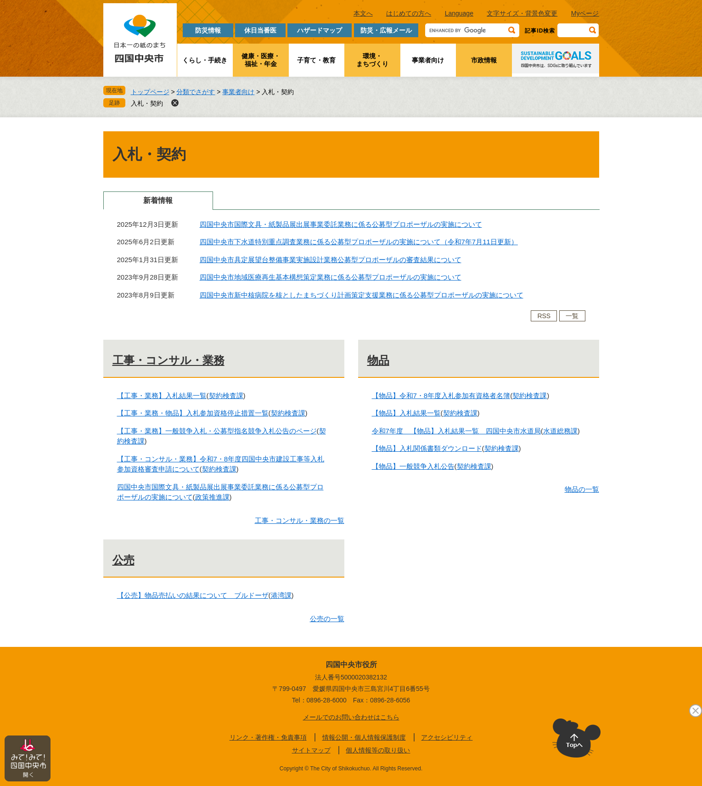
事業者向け (428, 60)
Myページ (585, 13)
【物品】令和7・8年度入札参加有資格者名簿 (441, 395)
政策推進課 (212, 497)
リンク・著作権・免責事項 (268, 737)
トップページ (150, 91)
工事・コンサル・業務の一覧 (299, 520)
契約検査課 (226, 395)
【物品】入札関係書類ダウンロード (427, 448)
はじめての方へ (408, 13)
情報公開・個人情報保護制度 (364, 737)
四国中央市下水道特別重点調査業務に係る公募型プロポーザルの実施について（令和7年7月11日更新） (359, 242)
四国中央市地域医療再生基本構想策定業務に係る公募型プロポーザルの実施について (330, 277)
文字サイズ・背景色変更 (522, 13)
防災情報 (208, 30)
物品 (378, 360)
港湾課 (281, 595)
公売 (123, 560)
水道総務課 (560, 431)
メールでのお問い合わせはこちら (351, 717)
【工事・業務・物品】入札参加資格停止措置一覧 (193, 413)
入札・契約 (147, 103)
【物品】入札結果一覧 (406, 413)
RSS (543, 316)
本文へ (363, 13)
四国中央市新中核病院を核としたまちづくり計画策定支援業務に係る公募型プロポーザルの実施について (361, 295)
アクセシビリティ (446, 737)
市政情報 (484, 60)
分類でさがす (195, 91)
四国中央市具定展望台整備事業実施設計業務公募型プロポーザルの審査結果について (330, 260)
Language (459, 13)
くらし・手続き (204, 60)
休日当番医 (260, 30)
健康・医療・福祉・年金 (260, 59)
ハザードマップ (319, 30)
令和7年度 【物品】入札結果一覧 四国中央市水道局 (456, 431)
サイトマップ (311, 750)
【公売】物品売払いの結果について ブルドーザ (193, 595)
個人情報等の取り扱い (378, 750)
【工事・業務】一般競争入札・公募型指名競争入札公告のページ (217, 431)
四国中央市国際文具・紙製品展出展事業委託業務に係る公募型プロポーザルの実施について (341, 224)
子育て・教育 (316, 60)
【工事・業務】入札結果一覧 (162, 395)
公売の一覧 (327, 619)
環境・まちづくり (372, 59)
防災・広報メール (386, 30)
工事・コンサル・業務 (168, 360)
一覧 (572, 316)
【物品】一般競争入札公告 (413, 466)
